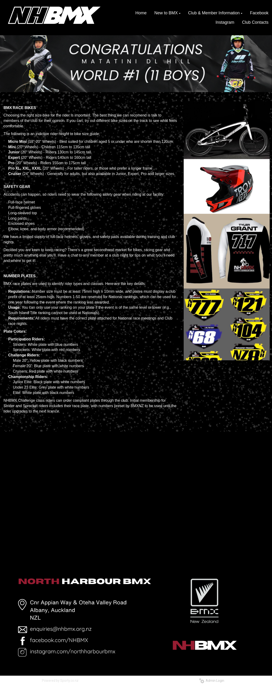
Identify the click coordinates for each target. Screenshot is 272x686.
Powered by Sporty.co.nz (60, 680)
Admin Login (211, 680)
